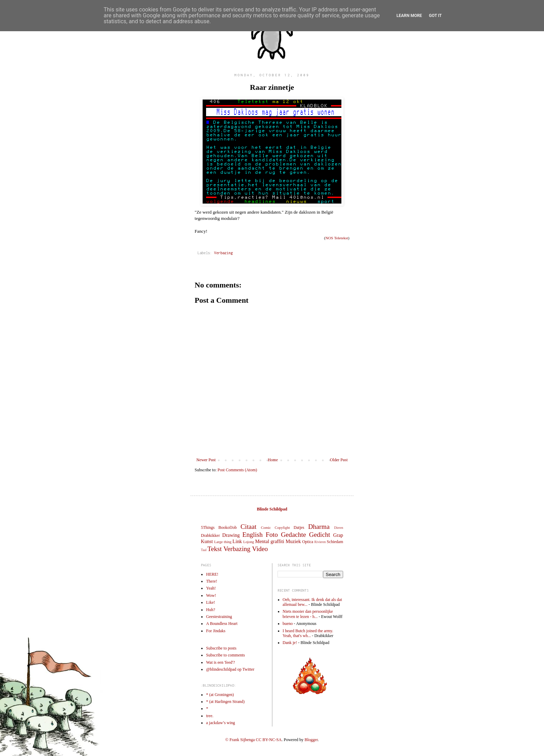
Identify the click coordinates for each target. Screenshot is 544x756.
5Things (207, 527)
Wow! (211, 595)
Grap (338, 535)
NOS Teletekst (336, 238)
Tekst (214, 548)
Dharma (319, 526)
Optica (307, 541)
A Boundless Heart (222, 623)
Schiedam (335, 541)
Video (260, 548)
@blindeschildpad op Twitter (230, 669)
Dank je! (290, 642)
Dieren (338, 528)
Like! (210, 602)
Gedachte (293, 534)
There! (211, 581)
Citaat (248, 526)
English (252, 534)
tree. (209, 715)
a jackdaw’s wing (220, 722)
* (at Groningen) (220, 694)
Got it (435, 15)
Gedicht (319, 534)
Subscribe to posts (221, 648)
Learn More (409, 15)
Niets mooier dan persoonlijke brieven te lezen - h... (308, 614)
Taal (203, 550)
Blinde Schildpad (272, 509)
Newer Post (206, 459)
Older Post (339, 459)
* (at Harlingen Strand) (225, 701)
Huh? (210, 609)
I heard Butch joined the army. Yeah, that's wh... (308, 633)
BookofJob (227, 527)
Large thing (222, 542)
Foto (272, 534)
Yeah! (211, 588)
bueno (288, 623)
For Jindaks (216, 630)
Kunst (207, 541)
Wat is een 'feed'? (220, 662)
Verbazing (223, 253)
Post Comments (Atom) (237, 469)
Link (237, 541)
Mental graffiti (269, 541)
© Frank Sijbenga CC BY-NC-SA (253, 739)
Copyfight (282, 527)
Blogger (311, 739)
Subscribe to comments (225, 655)
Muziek (293, 541)
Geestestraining (219, 616)
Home (273, 459)
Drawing (231, 535)
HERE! (212, 574)
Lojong (248, 542)
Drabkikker (210, 535)
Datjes (299, 527)
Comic (266, 527)
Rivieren (320, 542)
